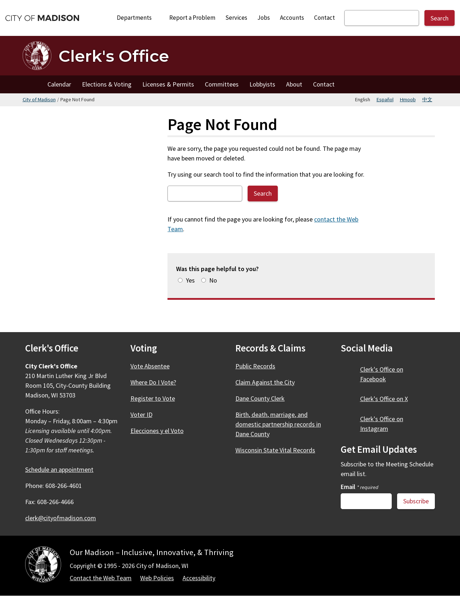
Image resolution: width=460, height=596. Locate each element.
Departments (138, 18)
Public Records (255, 366)
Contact (324, 18)
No (213, 280)
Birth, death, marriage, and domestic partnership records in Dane (278, 424)
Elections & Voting (107, 84)
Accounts (292, 18)
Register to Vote (152, 398)
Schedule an (63, 469)
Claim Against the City (265, 382)
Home (32, 84)
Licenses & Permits (168, 84)
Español (385, 99)
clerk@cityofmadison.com (60, 518)
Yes (190, 280)
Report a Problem (192, 18)
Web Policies (157, 578)
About (294, 84)
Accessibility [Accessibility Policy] (199, 578)
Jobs (263, 18)
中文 (427, 99)
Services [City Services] (236, 18)
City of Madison (39, 99)
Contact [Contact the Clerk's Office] (324, 84)
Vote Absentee (150, 366)
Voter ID (141, 414)
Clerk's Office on (381, 374)
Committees (222, 84)
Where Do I (157, 382)
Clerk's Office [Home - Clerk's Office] (114, 56)
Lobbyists (262, 84)
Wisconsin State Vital (279, 450)
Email (359, 487)
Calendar (59, 84)
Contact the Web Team (101, 578)
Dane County (264, 398)
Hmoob (408, 99)
